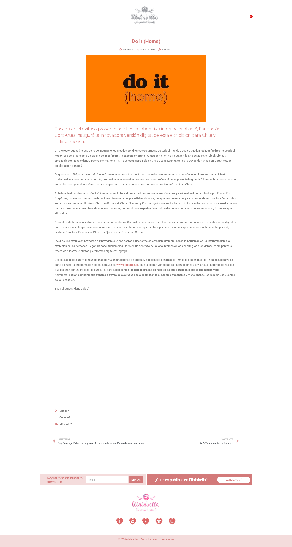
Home (45, 17)
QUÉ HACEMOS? (212, 18)
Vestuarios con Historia (70, 18)
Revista (99, 18)
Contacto (231, 18)
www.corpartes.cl (127, 265)
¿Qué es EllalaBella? (186, 18)
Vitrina (114, 17)
